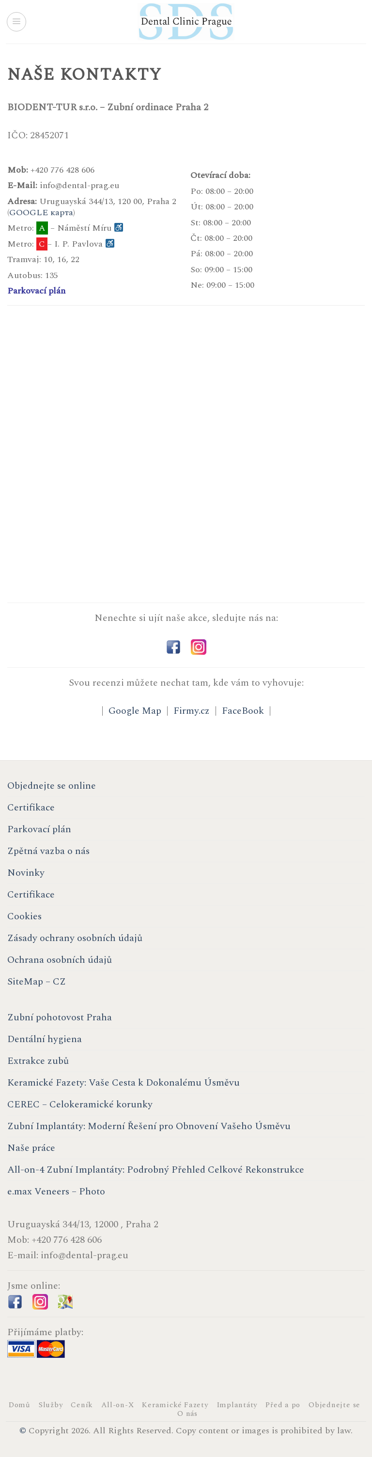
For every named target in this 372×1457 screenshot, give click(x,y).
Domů (20, 1405)
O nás (187, 1413)
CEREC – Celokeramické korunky (80, 1104)
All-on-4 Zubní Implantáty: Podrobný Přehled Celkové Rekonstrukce (155, 1170)
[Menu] (16, 21)
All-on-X (117, 1405)
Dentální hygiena (44, 1039)
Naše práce (31, 1148)
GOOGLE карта (41, 212)
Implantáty (237, 1405)
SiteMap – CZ (36, 981)
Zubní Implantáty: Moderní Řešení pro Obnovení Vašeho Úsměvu (149, 1126)
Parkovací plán (36, 290)
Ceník (82, 1405)
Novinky (26, 873)
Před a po (282, 1405)
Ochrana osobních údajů (59, 960)
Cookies (24, 916)
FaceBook (243, 711)
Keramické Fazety (175, 1405)
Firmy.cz (191, 711)
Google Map (134, 711)
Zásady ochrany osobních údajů (74, 938)
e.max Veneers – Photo (56, 1191)
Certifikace (31, 807)
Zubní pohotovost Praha (59, 1017)
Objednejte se (334, 1405)
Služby (51, 1405)
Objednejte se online (51, 786)
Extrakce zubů (38, 1061)
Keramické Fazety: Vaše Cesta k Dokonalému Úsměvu (123, 1082)
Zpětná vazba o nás (48, 851)
